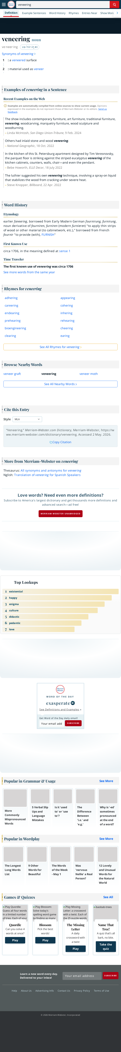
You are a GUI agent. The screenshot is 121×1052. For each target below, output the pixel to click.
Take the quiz (106, 947)
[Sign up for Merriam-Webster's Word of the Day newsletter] (82, 976)
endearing (12, 313)
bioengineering (15, 328)
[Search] (67, 4)
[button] (108, 13)
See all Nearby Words (59, 384)
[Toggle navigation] (4, 4)
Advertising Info (45, 990)
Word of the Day (60, 696)
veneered (19, 60)
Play (15, 940)
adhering (11, 298)
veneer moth (89, 374)
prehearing (12, 321)
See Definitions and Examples (59, 709)
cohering (66, 305)
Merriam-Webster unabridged (61, 513)
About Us (27, 990)
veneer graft (12, 374)
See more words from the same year (29, 272)
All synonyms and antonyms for (51, 470)
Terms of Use (101, 990)
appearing (67, 298)
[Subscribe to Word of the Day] (51, 723)
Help (15, 990)
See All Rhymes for (59, 347)
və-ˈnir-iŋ (30, 47)
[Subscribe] (110, 975)
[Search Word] (114, 4)
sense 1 (64, 251)
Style (7, 419)
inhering (66, 313)
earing (64, 336)
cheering (66, 328)
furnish (48, 235)
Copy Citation (60, 442)
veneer (39, 69)
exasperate (58, 703)
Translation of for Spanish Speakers (47, 475)
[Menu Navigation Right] (117, 13)
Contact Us (65, 990)
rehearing (67, 321)
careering (11, 305)
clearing (10, 336)
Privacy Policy (83, 990)
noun (36, 39)
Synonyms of (19, 54)
